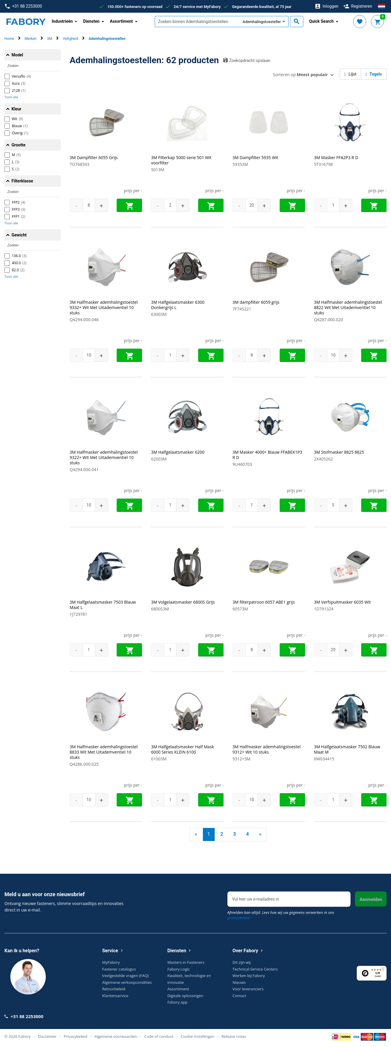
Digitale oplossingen (185, 995)
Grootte (18, 145)
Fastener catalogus (119, 969)
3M (49, 39)
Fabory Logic (178, 969)
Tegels (374, 74)
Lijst (350, 74)
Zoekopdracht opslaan (246, 60)
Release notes (233, 1036)
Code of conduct (158, 1036)
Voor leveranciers (247, 989)
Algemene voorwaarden (116, 1036)
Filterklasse (22, 181)
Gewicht (19, 235)
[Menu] (383, 969)
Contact (239, 995)
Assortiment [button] (121, 21)
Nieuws (239, 982)
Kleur (16, 109)
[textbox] (196, 21)
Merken (30, 39)
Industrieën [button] (62, 21)
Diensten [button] (91, 21)
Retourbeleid (113, 989)
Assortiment (178, 989)
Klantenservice (115, 995)
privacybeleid (238, 917)
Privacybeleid (75, 1036)
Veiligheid (70, 39)
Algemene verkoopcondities (127, 982)
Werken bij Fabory (248, 975)
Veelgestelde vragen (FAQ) (125, 975)
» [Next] (260, 834)
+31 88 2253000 (23, 6)
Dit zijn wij (241, 962)
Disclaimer (47, 1036)
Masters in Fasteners (185, 962)
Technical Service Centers (255, 969)
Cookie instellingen (197, 1036)
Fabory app (177, 1002)
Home (9, 39)
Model (17, 55)
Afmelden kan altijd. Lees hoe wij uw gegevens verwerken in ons (280, 915)
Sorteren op (300, 74)
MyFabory (111, 962)
